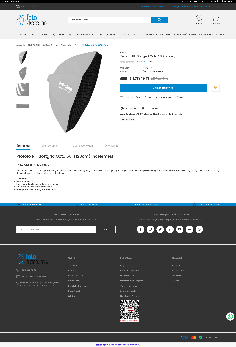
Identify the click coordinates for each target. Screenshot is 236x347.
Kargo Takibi (74, 291)
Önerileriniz (111, 145)
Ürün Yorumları (50, 145)
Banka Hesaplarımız (203, 6)
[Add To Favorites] (215, 88)
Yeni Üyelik (73, 265)
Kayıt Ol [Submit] (105, 229)
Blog (122, 265)
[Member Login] (199, 20)
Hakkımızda (187, 6)
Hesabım (176, 265)
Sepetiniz (176, 281)
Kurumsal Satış (127, 275)
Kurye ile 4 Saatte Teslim (208, 204)
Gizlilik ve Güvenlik (128, 286)
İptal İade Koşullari (128, 291)
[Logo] (33, 19)
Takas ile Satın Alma (88, 204)
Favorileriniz (177, 275)
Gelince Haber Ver (163, 87)
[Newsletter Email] (66, 229)
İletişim (217, 6)
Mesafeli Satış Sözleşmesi (131, 281)
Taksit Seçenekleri (82, 145)
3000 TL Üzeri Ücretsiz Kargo (145, 204)
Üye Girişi (72, 270)
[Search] (118, 20)
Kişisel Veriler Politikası (130, 296)
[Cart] (215, 20)
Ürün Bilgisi (23, 145)
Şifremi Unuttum (75, 275)
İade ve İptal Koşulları (31, 204)
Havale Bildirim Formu (78, 286)
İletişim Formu (74, 281)
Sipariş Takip (178, 270)
